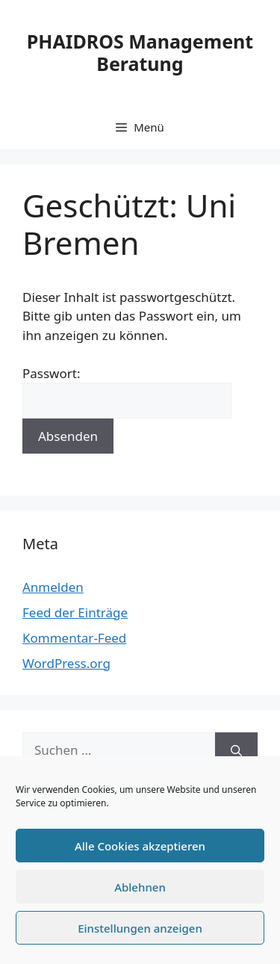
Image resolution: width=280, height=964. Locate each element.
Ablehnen (140, 887)
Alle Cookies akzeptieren (140, 845)
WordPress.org (66, 663)
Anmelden (53, 587)
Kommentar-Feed (74, 637)
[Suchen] (236, 750)
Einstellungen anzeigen (140, 928)
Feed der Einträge (75, 612)
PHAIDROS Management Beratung (140, 52)
